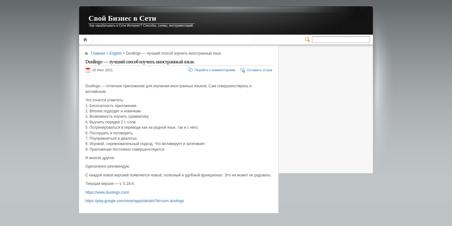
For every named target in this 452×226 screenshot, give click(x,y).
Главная (86, 40)
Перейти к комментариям (215, 70)
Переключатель (308, 39)
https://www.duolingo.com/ (107, 192)
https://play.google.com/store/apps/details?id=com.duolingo (134, 201)
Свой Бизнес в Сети (122, 18)
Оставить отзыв (259, 70)
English (115, 53)
